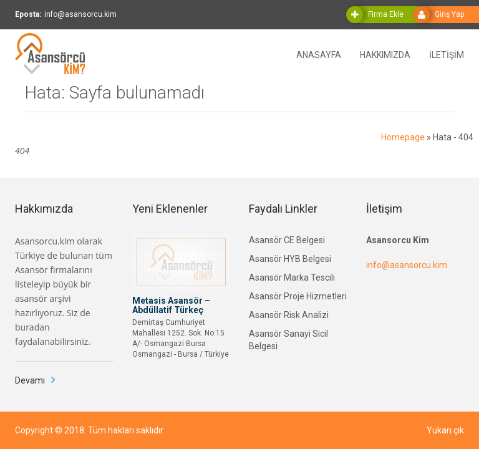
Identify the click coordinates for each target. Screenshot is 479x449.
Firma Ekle (386, 14)
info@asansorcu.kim (406, 265)
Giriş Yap (449, 14)
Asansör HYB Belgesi (290, 259)
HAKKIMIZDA (385, 54)
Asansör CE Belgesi (287, 240)
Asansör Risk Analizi (289, 315)
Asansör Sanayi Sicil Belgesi (288, 340)
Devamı (30, 380)
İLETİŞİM (446, 54)
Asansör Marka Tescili (292, 277)
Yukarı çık (445, 430)
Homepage (403, 137)
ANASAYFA (318, 54)
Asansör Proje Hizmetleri (298, 296)
